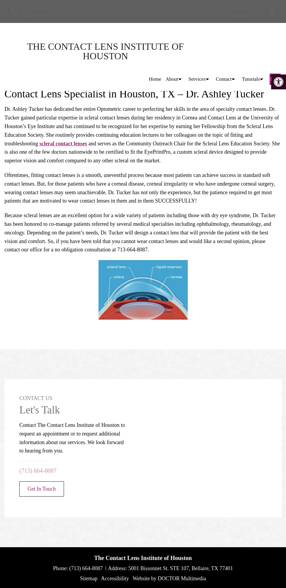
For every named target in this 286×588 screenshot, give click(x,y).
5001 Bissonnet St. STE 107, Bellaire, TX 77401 (180, 568)
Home (155, 51)
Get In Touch (42, 489)
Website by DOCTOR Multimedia (169, 578)
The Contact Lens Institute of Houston (56, 51)
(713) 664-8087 (35, 15)
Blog (275, 51)
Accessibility (115, 578)
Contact (224, 51)
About (171, 51)
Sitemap (89, 578)
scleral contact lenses (63, 144)
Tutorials (251, 51)
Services (197, 51)
